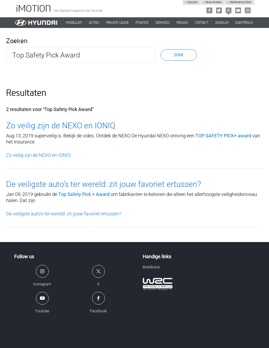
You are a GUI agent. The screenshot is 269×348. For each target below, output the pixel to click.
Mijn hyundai (213, 2)
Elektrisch (244, 23)
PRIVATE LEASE (117, 23)
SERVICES (162, 23)
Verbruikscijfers (240, 2)
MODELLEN (74, 23)
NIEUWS (182, 23)
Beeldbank (151, 267)
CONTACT (201, 23)
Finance (142, 23)
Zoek (178, 55)
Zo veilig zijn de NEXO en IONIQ (60, 125)
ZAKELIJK (222, 23)
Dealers (192, 2)
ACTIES (94, 23)
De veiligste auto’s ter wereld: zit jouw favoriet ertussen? (103, 184)
